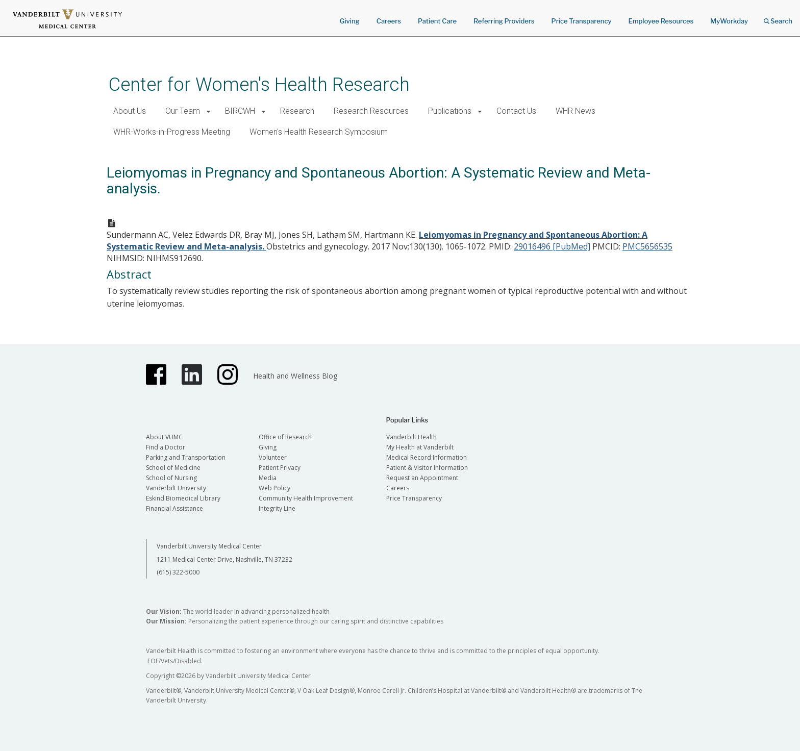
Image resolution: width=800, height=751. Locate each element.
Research (297, 111)
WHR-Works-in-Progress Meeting (171, 132)
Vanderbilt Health (411, 437)
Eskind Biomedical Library (183, 498)
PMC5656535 (647, 246)
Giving (350, 21)
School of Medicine (173, 467)
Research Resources (371, 111)
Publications (449, 111)
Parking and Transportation (186, 457)
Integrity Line (277, 508)
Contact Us (516, 111)
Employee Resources (660, 21)
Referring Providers (503, 21)
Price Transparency (582, 21)
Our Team (182, 111)
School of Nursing (171, 477)
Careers (389, 21)
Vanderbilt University (176, 488)
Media (268, 477)
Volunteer (273, 457)
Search (778, 17)
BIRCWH (240, 111)
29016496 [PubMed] (552, 246)
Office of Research (285, 437)
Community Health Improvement (306, 498)
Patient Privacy (280, 467)
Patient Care (437, 21)
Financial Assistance (174, 508)
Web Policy (274, 488)
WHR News (575, 111)
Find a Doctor (165, 447)
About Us (129, 111)
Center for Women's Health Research (259, 84)
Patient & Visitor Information (427, 467)
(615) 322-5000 (178, 572)
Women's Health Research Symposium (318, 132)
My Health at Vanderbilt (420, 447)
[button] (208, 111)
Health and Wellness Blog (295, 376)
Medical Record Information (426, 457)
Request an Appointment (422, 477)
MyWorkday (729, 21)
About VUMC (164, 437)
